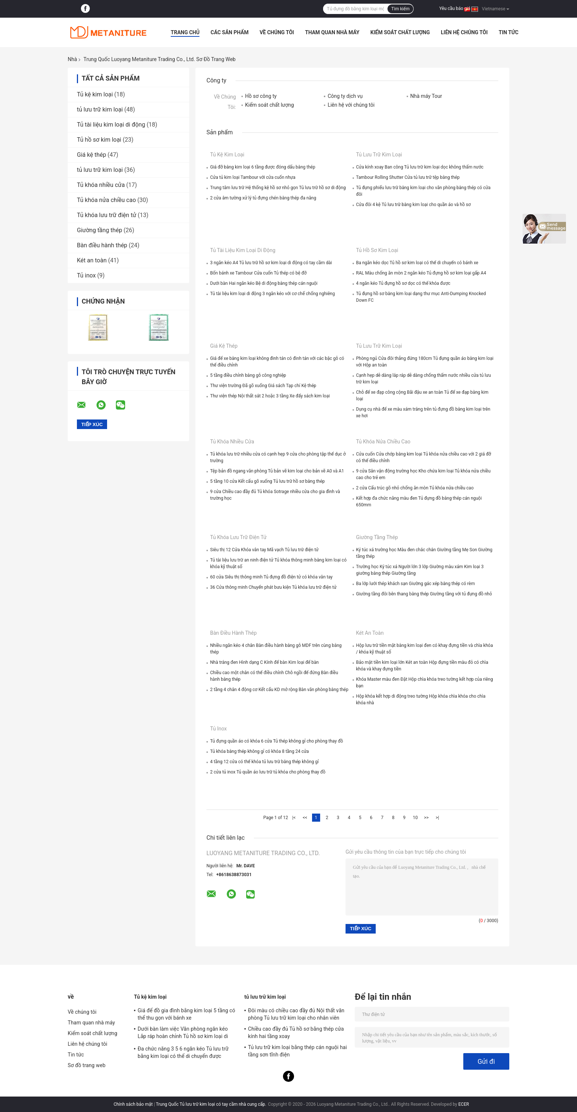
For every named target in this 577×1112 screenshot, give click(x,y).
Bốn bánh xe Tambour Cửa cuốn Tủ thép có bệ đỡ (258, 273)
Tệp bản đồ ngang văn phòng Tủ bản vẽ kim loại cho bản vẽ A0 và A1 (277, 471)
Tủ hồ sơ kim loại (99, 139)
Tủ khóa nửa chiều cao (106, 199)
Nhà (72, 59)
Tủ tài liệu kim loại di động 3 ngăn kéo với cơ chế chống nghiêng (272, 293)
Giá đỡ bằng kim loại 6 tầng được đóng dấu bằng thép (262, 167)
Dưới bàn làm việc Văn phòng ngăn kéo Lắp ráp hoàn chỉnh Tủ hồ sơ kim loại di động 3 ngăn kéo (183, 1033)
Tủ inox (86, 275)
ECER (464, 1104)
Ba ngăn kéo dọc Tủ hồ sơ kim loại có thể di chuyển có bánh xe (417, 262)
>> (426, 817)
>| (437, 817)
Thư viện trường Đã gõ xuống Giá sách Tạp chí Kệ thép (263, 385)
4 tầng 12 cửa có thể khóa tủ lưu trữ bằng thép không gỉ (264, 761)
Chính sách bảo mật (133, 1104)
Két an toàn (92, 260)
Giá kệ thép (91, 154)
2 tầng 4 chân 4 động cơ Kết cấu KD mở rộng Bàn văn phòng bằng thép (279, 689)
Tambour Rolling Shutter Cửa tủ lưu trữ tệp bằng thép (408, 177)
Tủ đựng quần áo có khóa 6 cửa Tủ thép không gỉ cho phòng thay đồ (276, 741)
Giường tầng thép (99, 230)
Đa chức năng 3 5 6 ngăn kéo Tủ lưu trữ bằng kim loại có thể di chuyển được (183, 1052)
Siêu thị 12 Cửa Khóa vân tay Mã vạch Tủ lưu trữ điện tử (264, 549)
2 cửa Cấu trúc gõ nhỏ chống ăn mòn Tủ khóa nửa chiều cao (415, 488)
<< (305, 817)
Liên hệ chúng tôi (464, 32)
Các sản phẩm (229, 32)
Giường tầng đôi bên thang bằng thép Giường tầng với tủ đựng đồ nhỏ (424, 593)
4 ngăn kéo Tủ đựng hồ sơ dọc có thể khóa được (403, 283)
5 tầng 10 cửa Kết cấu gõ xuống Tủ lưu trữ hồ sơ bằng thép (267, 481)
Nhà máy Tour (426, 96)
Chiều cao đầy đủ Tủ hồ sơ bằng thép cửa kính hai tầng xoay (296, 1032)
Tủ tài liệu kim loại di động (111, 124)
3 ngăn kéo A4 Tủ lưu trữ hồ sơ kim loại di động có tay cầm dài (271, 262)
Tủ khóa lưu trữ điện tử (106, 215)
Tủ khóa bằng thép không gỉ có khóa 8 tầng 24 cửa (259, 751)
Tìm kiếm (400, 8)
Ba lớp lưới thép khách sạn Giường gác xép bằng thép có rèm (415, 583)
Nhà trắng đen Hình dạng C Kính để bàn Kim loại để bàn (264, 662)
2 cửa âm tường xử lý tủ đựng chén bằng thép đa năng (263, 198)
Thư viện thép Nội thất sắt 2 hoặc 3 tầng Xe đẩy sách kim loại (270, 396)
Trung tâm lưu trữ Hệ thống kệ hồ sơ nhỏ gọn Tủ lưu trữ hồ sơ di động (278, 187)
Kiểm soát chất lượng (400, 32)
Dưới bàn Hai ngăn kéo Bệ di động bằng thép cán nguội (264, 283)
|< (293, 817)
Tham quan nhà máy (332, 32)
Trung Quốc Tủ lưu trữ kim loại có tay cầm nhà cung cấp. (212, 1104)
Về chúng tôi (276, 32)
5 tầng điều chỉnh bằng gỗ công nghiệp (248, 375)
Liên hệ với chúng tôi (351, 105)
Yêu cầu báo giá (454, 8)
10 (415, 817)
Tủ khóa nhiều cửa (101, 184)
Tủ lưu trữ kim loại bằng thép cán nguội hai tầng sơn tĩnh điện (297, 1051)
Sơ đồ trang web (87, 1065)
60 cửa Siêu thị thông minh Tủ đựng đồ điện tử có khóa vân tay (271, 577)
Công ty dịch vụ (345, 96)
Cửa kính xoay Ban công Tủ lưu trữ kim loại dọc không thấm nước (420, 167)
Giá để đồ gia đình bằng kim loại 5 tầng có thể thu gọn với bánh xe (186, 1014)
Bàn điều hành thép (102, 245)
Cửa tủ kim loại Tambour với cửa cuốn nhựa (252, 177)
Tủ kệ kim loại (95, 94)
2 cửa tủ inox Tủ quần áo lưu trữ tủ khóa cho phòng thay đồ (267, 772)
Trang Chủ (185, 32)
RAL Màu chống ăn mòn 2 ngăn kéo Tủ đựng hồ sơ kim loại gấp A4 (421, 273)
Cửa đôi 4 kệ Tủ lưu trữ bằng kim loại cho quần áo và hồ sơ (413, 204)
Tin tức (508, 32)
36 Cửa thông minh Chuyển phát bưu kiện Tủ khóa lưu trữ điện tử (273, 587)
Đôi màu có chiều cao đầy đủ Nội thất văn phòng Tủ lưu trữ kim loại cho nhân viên (296, 1014)
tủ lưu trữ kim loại (100, 109)
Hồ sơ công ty (261, 96)
